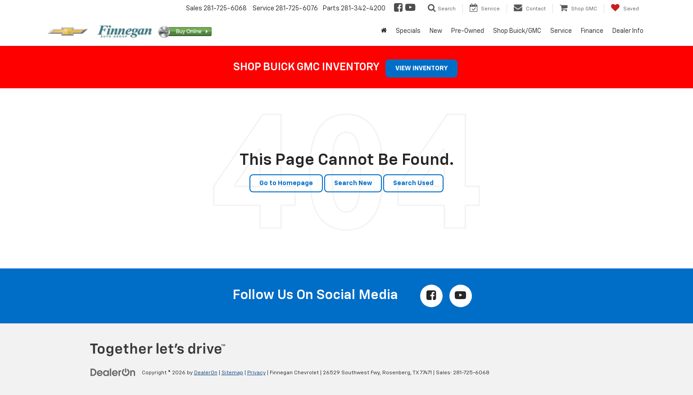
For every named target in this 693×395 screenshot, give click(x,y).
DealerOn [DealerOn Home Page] (205, 373)
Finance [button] (592, 31)
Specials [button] (408, 31)
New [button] (436, 31)
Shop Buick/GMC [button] (517, 31)
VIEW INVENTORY (421, 68)
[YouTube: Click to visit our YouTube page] (409, 8)
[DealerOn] (113, 372)
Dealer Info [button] (627, 31)
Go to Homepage (286, 183)
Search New (353, 183)
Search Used (413, 183)
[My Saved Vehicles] (625, 8)
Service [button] (561, 31)
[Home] (383, 31)
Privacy (256, 373)
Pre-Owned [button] (467, 31)
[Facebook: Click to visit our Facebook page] (398, 8)
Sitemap (232, 373)
